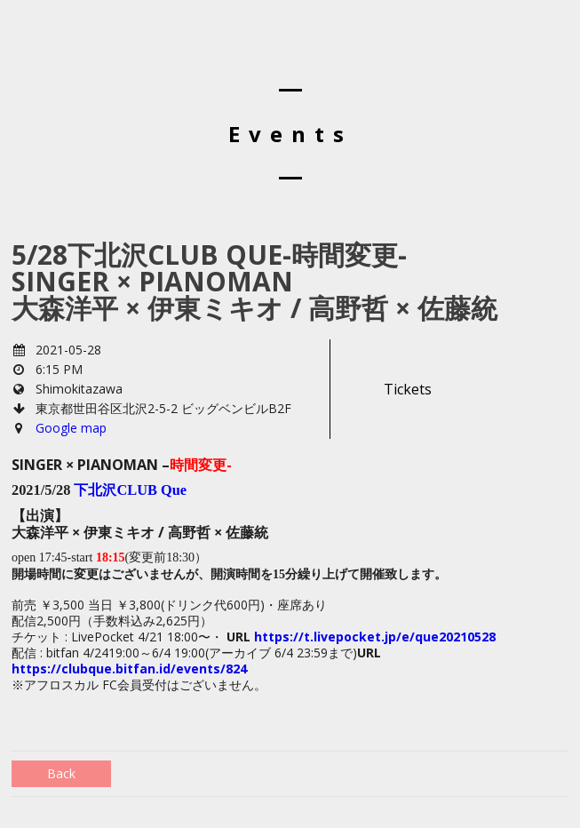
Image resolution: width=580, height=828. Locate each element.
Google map (71, 427)
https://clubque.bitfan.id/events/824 (129, 668)
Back (61, 773)
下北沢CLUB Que (130, 490)
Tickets (408, 389)
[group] (290, 715)
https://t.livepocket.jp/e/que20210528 (375, 636)
